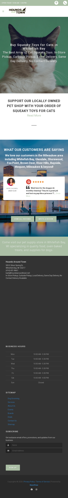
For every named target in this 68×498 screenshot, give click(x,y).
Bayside (55, 162)
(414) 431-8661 (12, 270)
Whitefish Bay (25, 159)
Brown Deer (27, 162)
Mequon (20, 166)
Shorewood (55, 159)
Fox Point (13, 162)
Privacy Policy (29, 481)
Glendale (40, 159)
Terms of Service (43, 481)
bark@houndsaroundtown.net (18, 273)
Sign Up (13, 467)
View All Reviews (22, 218)
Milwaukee (50, 155)
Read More (34, 115)
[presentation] (19, 457)
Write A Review (46, 218)
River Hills (42, 162)
